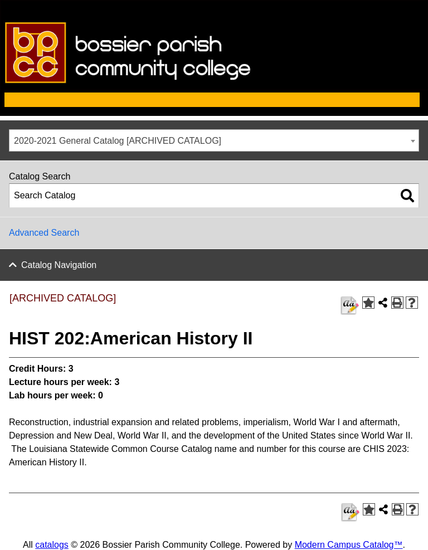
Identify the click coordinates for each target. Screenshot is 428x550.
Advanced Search (44, 232)
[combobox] (214, 140)
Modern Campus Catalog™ (349, 544)
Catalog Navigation (58, 265)
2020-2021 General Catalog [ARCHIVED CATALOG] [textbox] (117, 140)
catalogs (52, 544)
